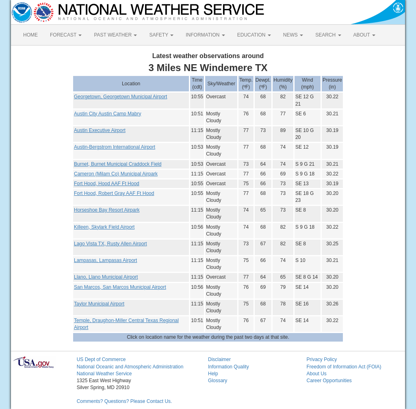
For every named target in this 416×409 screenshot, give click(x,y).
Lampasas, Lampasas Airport (105, 260)
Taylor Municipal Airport (99, 304)
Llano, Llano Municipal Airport (106, 277)
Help (213, 374)
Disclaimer (219, 359)
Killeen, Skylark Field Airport (104, 227)
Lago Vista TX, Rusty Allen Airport (110, 244)
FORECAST (66, 35)
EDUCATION (254, 35)
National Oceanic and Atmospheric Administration (130, 367)
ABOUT (364, 35)
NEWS (293, 35)
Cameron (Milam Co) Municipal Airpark (116, 174)
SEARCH (328, 35)
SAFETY (161, 35)
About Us (316, 374)
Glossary (217, 380)
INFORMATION (205, 35)
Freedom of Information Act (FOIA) (343, 367)
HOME (30, 35)
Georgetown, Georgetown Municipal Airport (120, 97)
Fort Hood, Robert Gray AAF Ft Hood (114, 193)
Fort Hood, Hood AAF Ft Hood (106, 183)
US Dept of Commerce (101, 359)
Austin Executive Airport (100, 130)
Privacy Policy (321, 359)
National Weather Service (104, 374)
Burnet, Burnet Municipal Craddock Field (117, 164)
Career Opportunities (328, 380)
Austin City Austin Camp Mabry (107, 114)
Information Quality (228, 367)
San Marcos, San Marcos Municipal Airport (120, 287)
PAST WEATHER (115, 35)
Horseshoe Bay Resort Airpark (106, 210)
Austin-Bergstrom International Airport (114, 147)
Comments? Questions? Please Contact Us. (124, 401)
